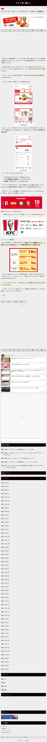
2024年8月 (6, 551)
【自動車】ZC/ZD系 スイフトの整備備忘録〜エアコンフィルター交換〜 (20, 462)
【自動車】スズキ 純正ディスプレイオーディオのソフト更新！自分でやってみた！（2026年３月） (23, 453)
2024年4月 (6, 565)
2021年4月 (6, 633)
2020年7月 (6, 662)
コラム (4, 679)
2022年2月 (6, 601)
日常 (2, 8)
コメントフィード (7, 730)
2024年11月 (6, 540)
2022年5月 (6, 590)
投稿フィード (5, 728)
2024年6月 (6, 558)
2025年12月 (6, 497)
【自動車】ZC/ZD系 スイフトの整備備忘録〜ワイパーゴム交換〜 (18, 449)
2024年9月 (6, 547)
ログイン (4, 726)
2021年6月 (6, 626)
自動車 (4, 690)
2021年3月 (6, 637)
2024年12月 (6, 536)
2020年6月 (6, 665)
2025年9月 (6, 508)
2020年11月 (6, 651)
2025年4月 (6, 522)
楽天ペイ (17, 301)
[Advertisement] (23, 45)
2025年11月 (6, 501)
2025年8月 (6, 511)
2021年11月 (6, 612)
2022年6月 (6, 586)
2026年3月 (6, 486)
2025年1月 (6, 533)
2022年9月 (6, 576)
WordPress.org (6, 732)
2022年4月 (6, 594)
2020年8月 (6, 658)
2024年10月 (6, 544)
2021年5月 (6, 629)
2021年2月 (6, 640)
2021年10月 (6, 615)
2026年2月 (6, 490)
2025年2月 (6, 529)
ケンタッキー (4, 301)
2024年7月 (6, 554)
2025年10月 (6, 504)
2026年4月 (6, 483)
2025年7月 (6, 515)
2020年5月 (6, 669)
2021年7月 (6, 622)
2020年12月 (6, 647)
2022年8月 (6, 579)
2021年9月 (6, 619)
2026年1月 (6, 493)
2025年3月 (6, 526)
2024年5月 (6, 561)
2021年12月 (6, 608)
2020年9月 (6, 655)
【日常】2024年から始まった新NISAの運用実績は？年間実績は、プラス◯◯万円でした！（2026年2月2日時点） (23, 466)
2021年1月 (6, 644)
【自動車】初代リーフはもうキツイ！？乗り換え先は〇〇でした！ (19, 458)
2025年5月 (6, 518)
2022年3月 (6, 597)
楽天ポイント (23, 301)
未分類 (4, 686)
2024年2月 (6, 569)
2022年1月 (6, 604)
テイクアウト (11, 301)
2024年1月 (6, 572)
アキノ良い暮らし (23, 3)
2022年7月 (6, 583)
